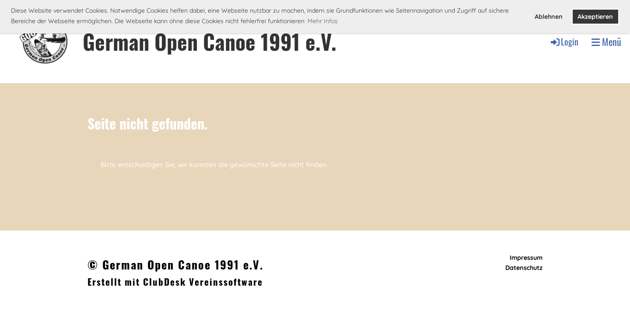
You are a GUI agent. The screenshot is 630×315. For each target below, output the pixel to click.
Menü (606, 42)
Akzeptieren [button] (595, 17)
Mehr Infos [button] (323, 21)
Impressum (526, 258)
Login (564, 41)
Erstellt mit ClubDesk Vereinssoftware (175, 281)
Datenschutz (523, 268)
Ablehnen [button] (549, 17)
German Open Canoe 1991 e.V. (209, 41)
